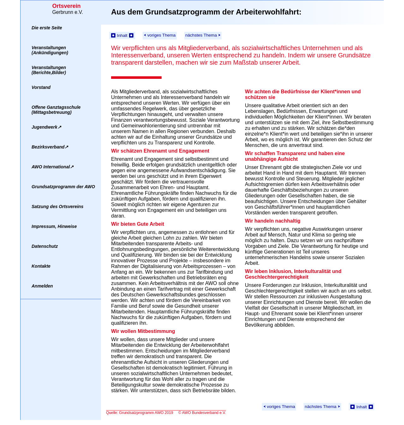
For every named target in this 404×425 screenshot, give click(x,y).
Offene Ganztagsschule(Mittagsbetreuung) (56, 110)
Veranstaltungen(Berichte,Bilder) (49, 70)
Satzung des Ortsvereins (57, 206)
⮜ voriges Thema (159, 35)
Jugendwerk (46, 127)
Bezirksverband (50, 146)
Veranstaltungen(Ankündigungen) (50, 50)
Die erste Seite (47, 27)
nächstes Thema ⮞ (203, 35)
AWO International (53, 166)
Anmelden (42, 285)
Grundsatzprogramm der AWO (63, 186)
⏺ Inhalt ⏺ (122, 35)
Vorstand (41, 87)
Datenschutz (45, 246)
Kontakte (41, 266)
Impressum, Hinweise (54, 226)
